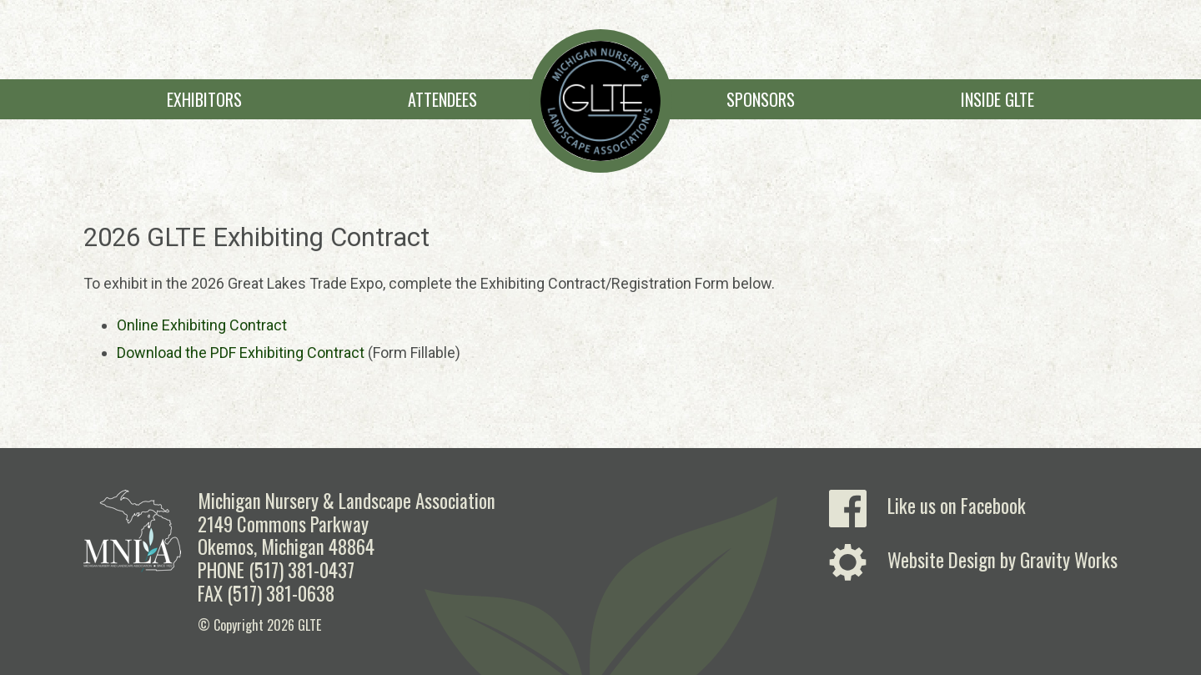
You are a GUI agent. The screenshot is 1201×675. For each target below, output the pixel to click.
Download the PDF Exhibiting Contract (240, 352)
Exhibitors (204, 99)
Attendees (442, 99)
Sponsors (760, 99)
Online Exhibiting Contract (202, 325)
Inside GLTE (997, 99)
